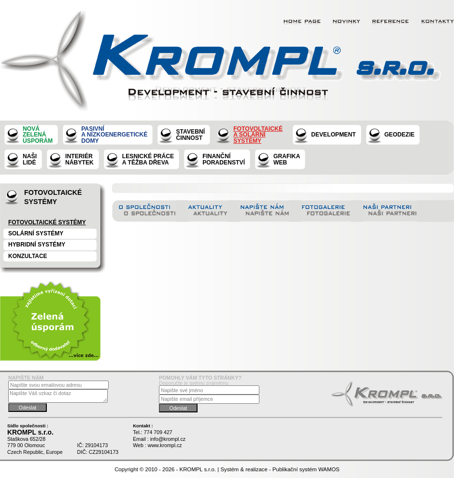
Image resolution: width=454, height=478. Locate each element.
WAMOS (329, 469)
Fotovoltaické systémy (47, 222)
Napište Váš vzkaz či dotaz (58, 395)
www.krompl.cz (165, 445)
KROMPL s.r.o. (198, 469)
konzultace (27, 256)
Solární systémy (35, 233)
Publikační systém (294, 469)
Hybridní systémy (36, 244)
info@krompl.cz (167, 439)
